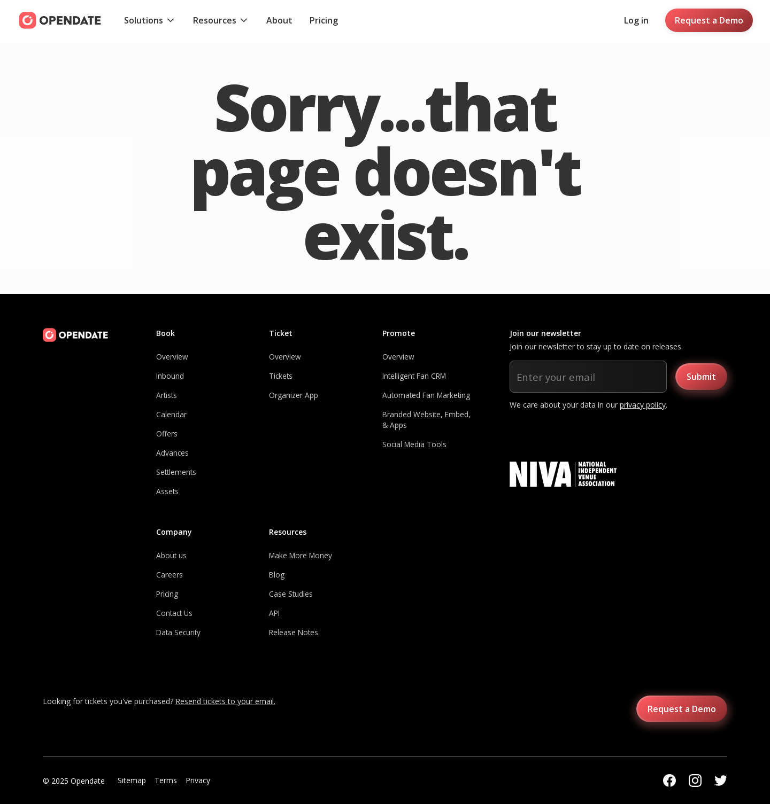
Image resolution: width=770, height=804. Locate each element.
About (279, 20)
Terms (166, 780)
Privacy (198, 780)
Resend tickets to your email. (225, 701)
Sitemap (132, 780)
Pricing (324, 20)
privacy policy (643, 405)
